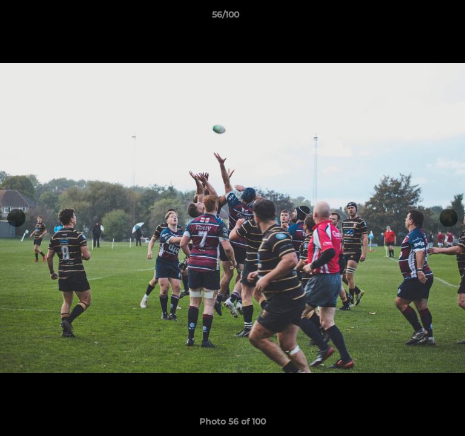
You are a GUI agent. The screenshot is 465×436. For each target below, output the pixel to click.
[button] (421, 17)
